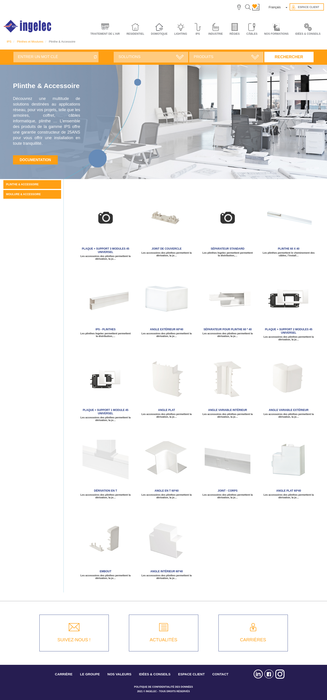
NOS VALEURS (119, 674)
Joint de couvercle (167, 248)
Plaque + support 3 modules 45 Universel (105, 250)
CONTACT (220, 674)
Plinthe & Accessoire (22, 184)
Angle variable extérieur (289, 410)
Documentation (35, 160)
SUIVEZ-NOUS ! (74, 639)
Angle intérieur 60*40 (166, 571)
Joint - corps (228, 490)
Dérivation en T (105, 490)
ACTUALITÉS (163, 639)
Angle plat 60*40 (288, 490)
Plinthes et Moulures (30, 41)
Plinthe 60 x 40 (288, 248)
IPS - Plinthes (105, 329)
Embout (105, 571)
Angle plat (166, 410)
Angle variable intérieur (227, 410)
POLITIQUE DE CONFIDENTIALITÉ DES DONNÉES (163, 686)
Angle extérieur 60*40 (166, 329)
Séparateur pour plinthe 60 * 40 (227, 329)
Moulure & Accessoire (23, 194)
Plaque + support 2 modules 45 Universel (288, 331)
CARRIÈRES (253, 639)
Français (275, 7)
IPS (9, 41)
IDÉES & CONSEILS (308, 33)
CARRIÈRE (63, 674)
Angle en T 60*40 (167, 490)
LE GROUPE (90, 674)
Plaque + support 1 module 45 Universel (105, 411)
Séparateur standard (228, 248)
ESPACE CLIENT (191, 674)
